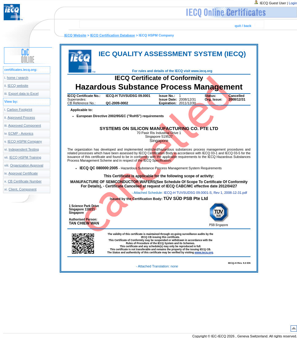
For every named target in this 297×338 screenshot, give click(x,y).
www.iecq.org (203, 252)
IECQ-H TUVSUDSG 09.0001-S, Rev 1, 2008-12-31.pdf (205, 192)
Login (293, 3)
